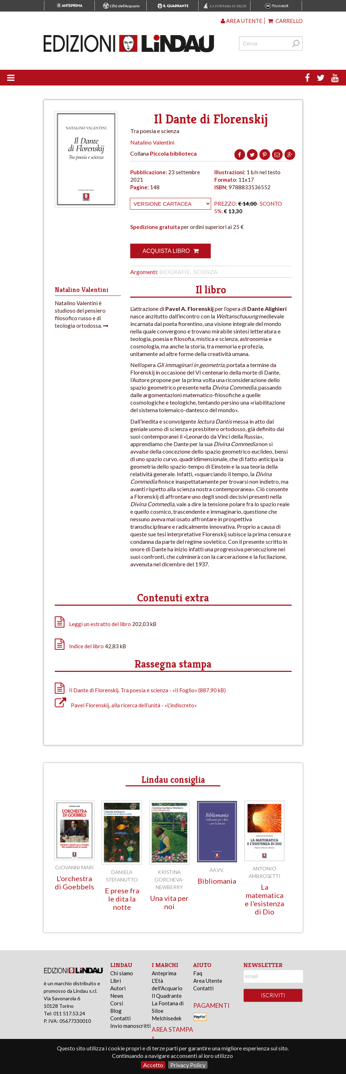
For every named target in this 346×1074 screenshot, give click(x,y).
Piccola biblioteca (173, 153)
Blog (116, 1010)
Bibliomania (217, 881)
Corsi (116, 1003)
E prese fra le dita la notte (122, 898)
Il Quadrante (167, 995)
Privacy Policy (187, 1064)
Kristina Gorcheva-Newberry (169, 879)
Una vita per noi (169, 902)
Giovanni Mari (74, 867)
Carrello (285, 21)
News (116, 995)
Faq (197, 973)
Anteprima (164, 973)
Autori (118, 988)
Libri (115, 980)
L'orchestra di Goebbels (74, 882)
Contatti (120, 1018)
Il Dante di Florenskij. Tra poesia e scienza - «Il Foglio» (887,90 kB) (140, 690)
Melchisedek (166, 1018)
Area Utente (207, 980)
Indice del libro (86, 646)
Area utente (241, 21)
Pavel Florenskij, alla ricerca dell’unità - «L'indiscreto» (126, 705)
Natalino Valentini (152, 142)
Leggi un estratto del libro (100, 624)
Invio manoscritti (130, 1025)
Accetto (153, 1064)
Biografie (174, 271)
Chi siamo (121, 973)
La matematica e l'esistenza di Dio (264, 899)
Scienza (206, 271)
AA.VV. (217, 870)
